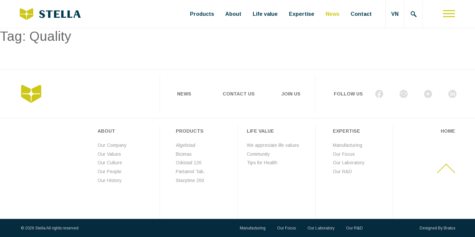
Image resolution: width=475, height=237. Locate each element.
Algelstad (185, 145)
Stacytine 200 (190, 180)
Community (258, 154)
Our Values (109, 154)
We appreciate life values (273, 145)
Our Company (112, 145)
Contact (361, 14)
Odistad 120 (189, 162)
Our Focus (344, 154)
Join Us (291, 93)
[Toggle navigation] (449, 14)
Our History (110, 180)
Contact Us (239, 93)
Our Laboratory (348, 162)
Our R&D (342, 171)
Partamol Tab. (190, 171)
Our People (109, 171)
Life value (265, 14)
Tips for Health (262, 162)
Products (202, 14)
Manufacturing (347, 145)
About (233, 14)
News (332, 14)
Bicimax (184, 154)
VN (394, 14)
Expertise (301, 14)
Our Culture (110, 162)
